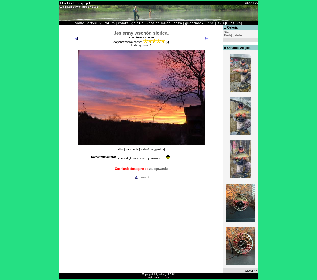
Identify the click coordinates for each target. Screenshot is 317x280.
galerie (137, 23)
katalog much (158, 23)
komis (123, 23)
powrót (141, 177)
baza (178, 23)
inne (210, 23)
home (79, 23)
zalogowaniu (158, 169)
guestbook (194, 23)
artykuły (94, 23)
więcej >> (251, 270)
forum (110, 23)
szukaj (236, 23)
